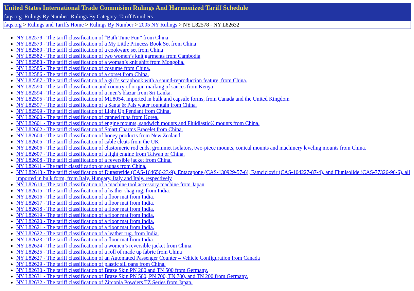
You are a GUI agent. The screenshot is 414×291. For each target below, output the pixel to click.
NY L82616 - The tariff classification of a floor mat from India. (85, 197)
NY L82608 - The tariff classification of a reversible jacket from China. (94, 160)
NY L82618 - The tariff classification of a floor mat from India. (85, 209)
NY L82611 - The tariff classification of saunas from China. (81, 166)
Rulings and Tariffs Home (56, 25)
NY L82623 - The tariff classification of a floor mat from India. (85, 239)
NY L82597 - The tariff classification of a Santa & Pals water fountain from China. (106, 105)
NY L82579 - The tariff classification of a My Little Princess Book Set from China (106, 44)
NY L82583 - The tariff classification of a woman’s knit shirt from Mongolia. (100, 62)
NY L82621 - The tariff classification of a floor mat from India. (85, 227)
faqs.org (13, 16)
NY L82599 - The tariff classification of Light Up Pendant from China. (93, 111)
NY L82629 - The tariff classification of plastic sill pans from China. (91, 264)
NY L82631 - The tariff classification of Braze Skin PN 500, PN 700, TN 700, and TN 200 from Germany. (132, 276)
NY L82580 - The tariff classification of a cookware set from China (89, 50)
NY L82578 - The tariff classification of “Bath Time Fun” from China (92, 37)
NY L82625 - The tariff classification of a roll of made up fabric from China (99, 252)
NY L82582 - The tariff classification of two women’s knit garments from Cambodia (108, 56)
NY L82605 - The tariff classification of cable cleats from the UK (87, 141)
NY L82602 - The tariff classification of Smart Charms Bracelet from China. (99, 129)
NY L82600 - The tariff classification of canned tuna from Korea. (87, 117)
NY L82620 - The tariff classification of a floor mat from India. (85, 221)
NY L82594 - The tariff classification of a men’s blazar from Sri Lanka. (94, 93)
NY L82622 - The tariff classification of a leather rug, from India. (87, 233)
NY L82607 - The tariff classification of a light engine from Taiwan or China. (100, 154)
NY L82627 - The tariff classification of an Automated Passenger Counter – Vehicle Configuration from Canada (138, 258)
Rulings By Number (46, 16)
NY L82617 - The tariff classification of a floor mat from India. (85, 203)
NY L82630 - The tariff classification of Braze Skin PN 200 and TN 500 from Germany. (112, 270)
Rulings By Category (94, 16)
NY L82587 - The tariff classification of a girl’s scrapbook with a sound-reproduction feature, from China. (131, 80)
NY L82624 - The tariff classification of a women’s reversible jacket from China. (104, 246)
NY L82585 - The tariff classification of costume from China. (83, 68)
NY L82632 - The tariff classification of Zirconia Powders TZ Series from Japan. (104, 282)
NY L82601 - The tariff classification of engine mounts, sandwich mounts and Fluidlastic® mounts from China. (137, 123)
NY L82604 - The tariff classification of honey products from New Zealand (98, 135)
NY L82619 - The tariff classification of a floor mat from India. (85, 215)
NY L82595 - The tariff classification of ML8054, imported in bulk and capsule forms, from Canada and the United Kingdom (152, 99)
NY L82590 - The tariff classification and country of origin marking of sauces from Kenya (114, 86)
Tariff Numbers (136, 16)
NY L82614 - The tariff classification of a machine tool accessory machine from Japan (110, 184)
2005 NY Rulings (158, 25)
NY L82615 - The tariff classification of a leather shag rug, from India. (93, 190)
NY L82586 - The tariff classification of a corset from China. (82, 74)
